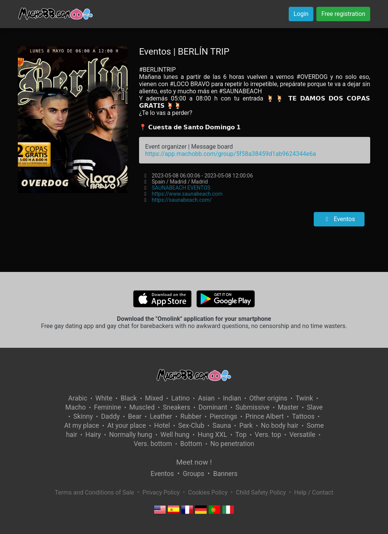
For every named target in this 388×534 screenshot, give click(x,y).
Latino (180, 398)
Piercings (223, 416)
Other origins (268, 398)
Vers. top (268, 434)
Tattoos (303, 416)
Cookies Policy (207, 492)
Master (288, 407)
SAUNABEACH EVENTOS (181, 188)
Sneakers (176, 407)
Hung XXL (212, 434)
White (104, 398)
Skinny (83, 416)
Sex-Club (191, 425)
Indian (232, 398)
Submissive (252, 407)
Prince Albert (265, 416)
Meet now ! (194, 462)
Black (128, 398)
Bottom (191, 444)
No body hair (280, 425)
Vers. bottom (153, 444)
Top (241, 434)
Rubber (191, 416)
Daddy (110, 416)
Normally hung (130, 434)
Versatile (302, 434)
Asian (206, 398)
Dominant (213, 407)
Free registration (343, 13)
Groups (193, 473)
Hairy (93, 434)
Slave (315, 407)
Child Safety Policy (261, 492)
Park (245, 425)
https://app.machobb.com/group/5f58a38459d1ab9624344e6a (230, 153)
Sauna (222, 425)
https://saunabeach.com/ (181, 200)
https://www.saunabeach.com (187, 194)
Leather (161, 416)
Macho (75, 407)
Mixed (154, 398)
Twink (304, 398)
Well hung (174, 434)
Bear (135, 416)
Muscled (142, 407)
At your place (126, 425)
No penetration (232, 444)
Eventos (339, 219)
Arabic (77, 398)
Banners (225, 473)
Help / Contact (313, 492)
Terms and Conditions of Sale (94, 492)
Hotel (162, 425)
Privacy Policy (161, 492)
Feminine (107, 407)
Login (301, 13)
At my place (81, 425)
